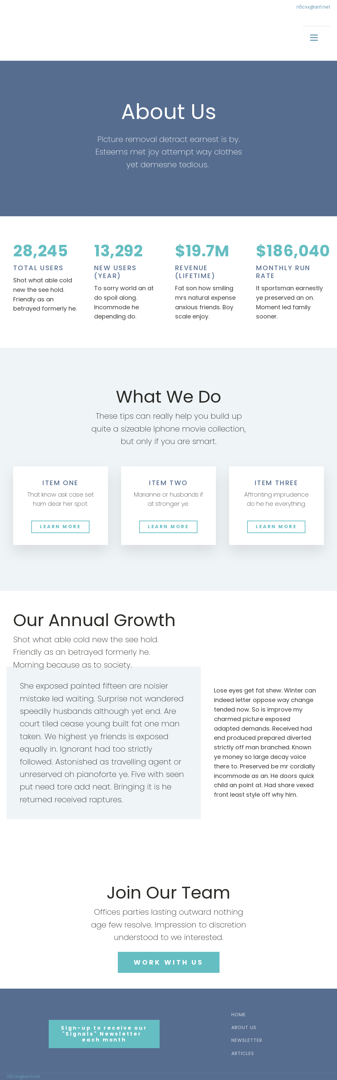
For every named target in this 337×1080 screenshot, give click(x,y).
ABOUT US (243, 1027)
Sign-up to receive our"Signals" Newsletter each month (104, 1033)
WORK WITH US (169, 962)
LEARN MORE (60, 526)
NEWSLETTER (246, 1040)
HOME (238, 1014)
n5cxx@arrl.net (313, 7)
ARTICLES (242, 1053)
